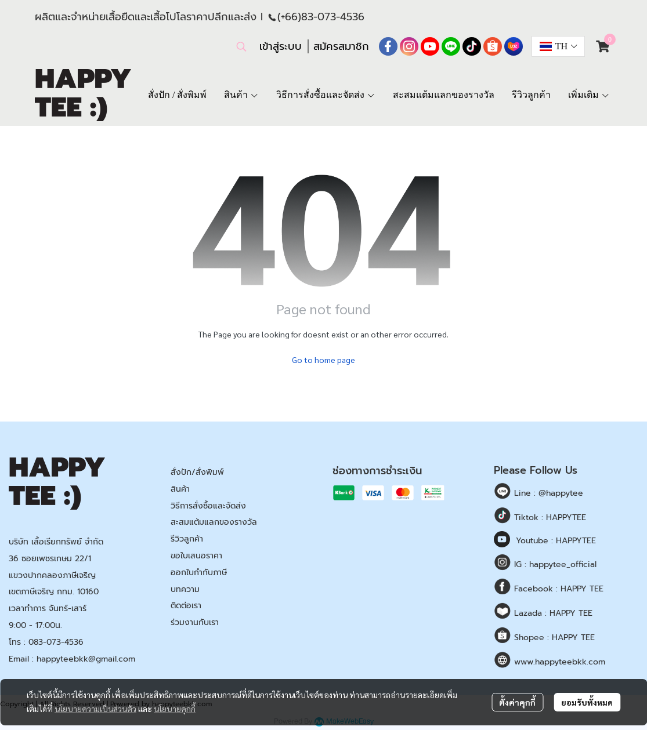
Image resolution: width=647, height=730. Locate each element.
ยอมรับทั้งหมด (587, 702)
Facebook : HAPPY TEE (557, 589)
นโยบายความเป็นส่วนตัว (95, 708)
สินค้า (180, 489)
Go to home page (323, 359)
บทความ (185, 589)
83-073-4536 (332, 17)
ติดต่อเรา (186, 606)
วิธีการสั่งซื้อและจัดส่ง (208, 506)
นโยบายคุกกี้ (175, 708)
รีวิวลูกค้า (187, 539)
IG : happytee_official (554, 564)
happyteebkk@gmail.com (86, 659)
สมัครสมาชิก (341, 46)
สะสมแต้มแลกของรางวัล (214, 522)
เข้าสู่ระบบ (280, 46)
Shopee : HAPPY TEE (553, 637)
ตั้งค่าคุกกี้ (517, 702)
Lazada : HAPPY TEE (551, 613)
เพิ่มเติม (589, 95)
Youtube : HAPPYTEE (556, 541)
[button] (241, 46)
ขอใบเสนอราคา (196, 556)
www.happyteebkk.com (558, 662)
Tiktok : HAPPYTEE (548, 517)
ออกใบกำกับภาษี (199, 572)
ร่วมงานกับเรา (195, 622)
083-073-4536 (56, 642)
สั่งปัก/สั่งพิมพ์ (197, 472)
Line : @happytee (547, 493)
